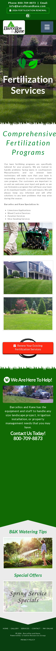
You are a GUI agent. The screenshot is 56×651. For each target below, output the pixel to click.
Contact (36, 628)
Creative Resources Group (34, 635)
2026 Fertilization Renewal (28, 10)
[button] (47, 27)
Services (25, 628)
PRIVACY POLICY (28, 640)
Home (5, 628)
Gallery (15, 628)
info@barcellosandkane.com (27, 6)
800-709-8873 (27, 2)
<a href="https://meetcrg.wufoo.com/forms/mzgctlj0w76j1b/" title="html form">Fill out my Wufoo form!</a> (28, 482)
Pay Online (48, 628)
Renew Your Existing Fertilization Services (28, 347)
